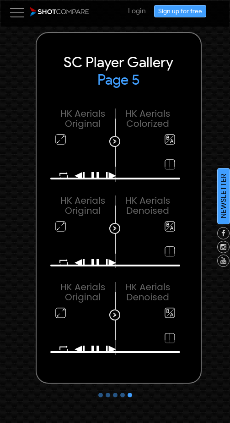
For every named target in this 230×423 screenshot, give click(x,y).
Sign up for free (180, 12)
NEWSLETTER (223, 196)
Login (137, 10)
